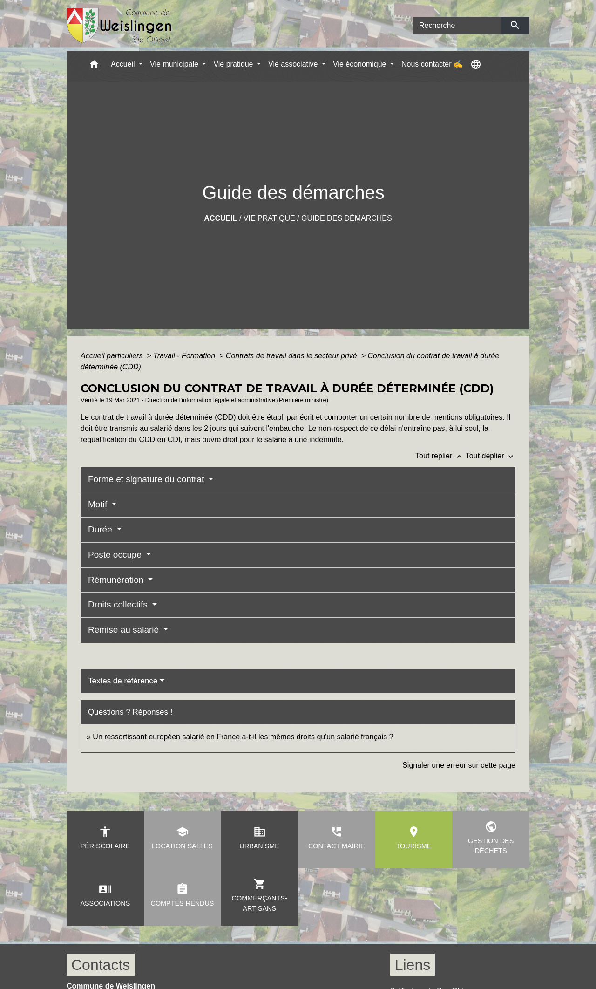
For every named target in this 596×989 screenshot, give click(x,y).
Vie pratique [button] (234, 64)
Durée (101, 529)
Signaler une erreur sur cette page (458, 765)
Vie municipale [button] (175, 64)
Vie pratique (269, 218)
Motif (98, 504)
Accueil (220, 218)
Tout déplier (490, 456)
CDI (174, 439)
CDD (147, 439)
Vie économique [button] (360, 64)
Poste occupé (116, 554)
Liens (413, 964)
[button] (94, 66)
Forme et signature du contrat (147, 479)
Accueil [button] (124, 64)
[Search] (457, 25)
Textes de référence (122, 680)
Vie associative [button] (294, 64)
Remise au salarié (124, 629)
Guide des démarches (346, 218)
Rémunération (117, 580)
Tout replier (440, 456)
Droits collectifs (119, 604)
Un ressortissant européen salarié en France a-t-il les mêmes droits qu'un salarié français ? (243, 737)
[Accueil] (119, 26)
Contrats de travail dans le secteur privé (292, 356)
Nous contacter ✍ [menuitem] (432, 64)
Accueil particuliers (113, 356)
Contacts (100, 964)
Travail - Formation (185, 356)
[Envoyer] (515, 25)
